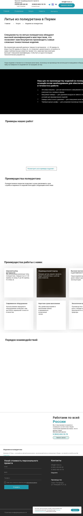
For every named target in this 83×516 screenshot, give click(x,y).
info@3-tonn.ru (67, 2)
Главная (6, 11)
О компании (19, 11)
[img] (8, 5)
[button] (67, 5)
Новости (42, 11)
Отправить (16, 487)
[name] (23, 472)
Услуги (31, 11)
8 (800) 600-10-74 (60, 434)
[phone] (23, 478)
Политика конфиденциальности (15, 512)
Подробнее (6, 455)
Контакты (54, 11)
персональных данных (31, 482)
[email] (23, 467)
